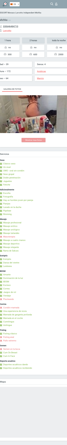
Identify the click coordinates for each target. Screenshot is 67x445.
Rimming (7, 214)
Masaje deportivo (11, 243)
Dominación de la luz (13, 278)
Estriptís (7, 259)
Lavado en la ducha (12, 207)
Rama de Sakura (10, 250)
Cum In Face (9, 356)
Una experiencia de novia (15, 311)
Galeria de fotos (12, 89)
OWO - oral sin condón (13, 170)
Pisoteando (8, 299)
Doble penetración (11, 177)
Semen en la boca (11, 349)
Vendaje (7, 295)
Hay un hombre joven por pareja (18, 200)
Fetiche (6, 184)
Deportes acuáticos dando (15, 364)
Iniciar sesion (56, 4)
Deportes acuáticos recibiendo (17, 368)
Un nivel (7, 167)
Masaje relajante (11, 247)
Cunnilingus (8, 321)
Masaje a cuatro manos (14, 240)
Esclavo (7, 285)
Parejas (6, 203)
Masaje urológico (11, 229)
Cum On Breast (10, 352)
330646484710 (10, 26)
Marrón (40, 78)
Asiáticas (41, 71)
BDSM (6, 281)
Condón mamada (11, 307)
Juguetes (7, 181)
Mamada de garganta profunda (17, 314)
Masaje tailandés (11, 233)
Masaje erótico (10, 226)
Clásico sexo (9, 163)
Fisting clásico (10, 333)
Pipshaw (7, 210)
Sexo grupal (8, 174)
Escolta (6, 193)
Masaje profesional (12, 222)
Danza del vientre (11, 262)
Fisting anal (8, 337)
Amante (7, 274)
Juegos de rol (9, 292)
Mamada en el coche (13, 318)
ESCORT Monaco (7, 13)
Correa (6, 288)
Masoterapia (9, 236)
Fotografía (8, 196)
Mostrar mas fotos (33, 140)
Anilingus (7, 325)
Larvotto (19, 13)
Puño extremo (9, 340)
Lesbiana (7, 266)
